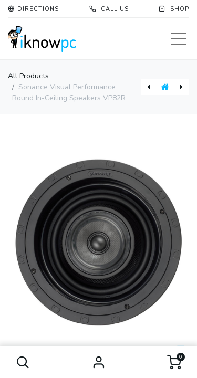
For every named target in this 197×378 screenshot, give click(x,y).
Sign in (99, 362)
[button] (23, 362)
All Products (28, 76)
